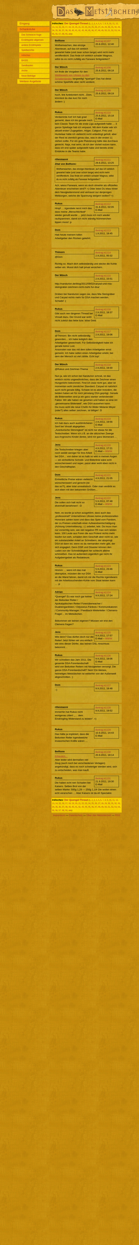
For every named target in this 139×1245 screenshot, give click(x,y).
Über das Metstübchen (99, 815)
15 (60, 27)
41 (76, 30)
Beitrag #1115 (103, 275)
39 (69, 30)
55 (53, 34)
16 (63, 27)
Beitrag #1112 (103, 204)
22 (83, 27)
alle (70, 34)
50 (106, 30)
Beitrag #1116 (103, 309)
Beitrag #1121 (103, 475)
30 (109, 27)
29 (106, 27)
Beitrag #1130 (103, 752)
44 (86, 30)
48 (99, 30)
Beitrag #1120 (103, 445)
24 (89, 27)
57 (60, 34)
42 (79, 30)
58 (63, 34)
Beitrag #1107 (103, 41)
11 (113, 23)
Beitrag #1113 (103, 230)
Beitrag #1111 (103, 159)
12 (117, 23)
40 (73, 30)
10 (110, 23)
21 (79, 27)
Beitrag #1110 (103, 112)
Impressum (59, 815)
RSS (117, 815)
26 (96, 27)
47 (96, 30)
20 (76, 27)
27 (99, 27)
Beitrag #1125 (103, 632)
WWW (108, 451)
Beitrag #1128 (103, 707)
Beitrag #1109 (103, 90)
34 (53, 30)
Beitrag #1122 (103, 498)
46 (93, 30)
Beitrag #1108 (103, 67)
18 (69, 27)
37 (63, 30)
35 (56, 30)
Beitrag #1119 (103, 418)
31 (112, 27)
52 (112, 30)
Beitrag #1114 (103, 252)
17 (66, 27)
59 (66, 34)
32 (115, 27)
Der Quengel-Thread (76, 23)
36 (60, 30)
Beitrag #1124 (103, 592)
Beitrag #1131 (103, 778)
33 (119, 27)
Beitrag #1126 (103, 655)
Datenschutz (76, 815)
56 (56, 34)
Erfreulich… (61, 756)
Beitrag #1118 (103, 364)
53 (115, 30)
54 (119, 30)
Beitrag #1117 (103, 331)
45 (89, 30)
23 (86, 27)
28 (102, 27)
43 (83, 30)
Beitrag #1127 (103, 685)
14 (56, 27)
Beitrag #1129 (103, 729)
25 (93, 27)
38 (66, 30)
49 (102, 30)
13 (53, 27)
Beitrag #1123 (103, 566)
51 (109, 30)
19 (73, 27)
